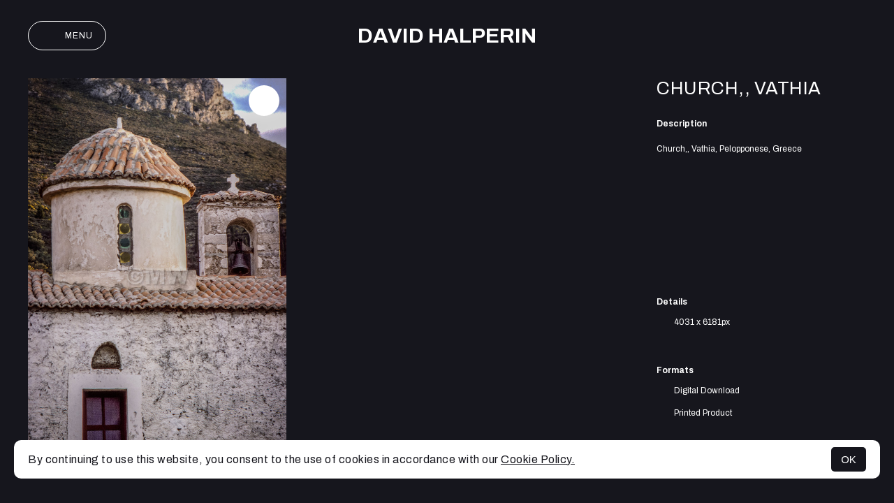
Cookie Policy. (538, 459)
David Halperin (447, 35)
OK (848, 459)
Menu (67, 35)
